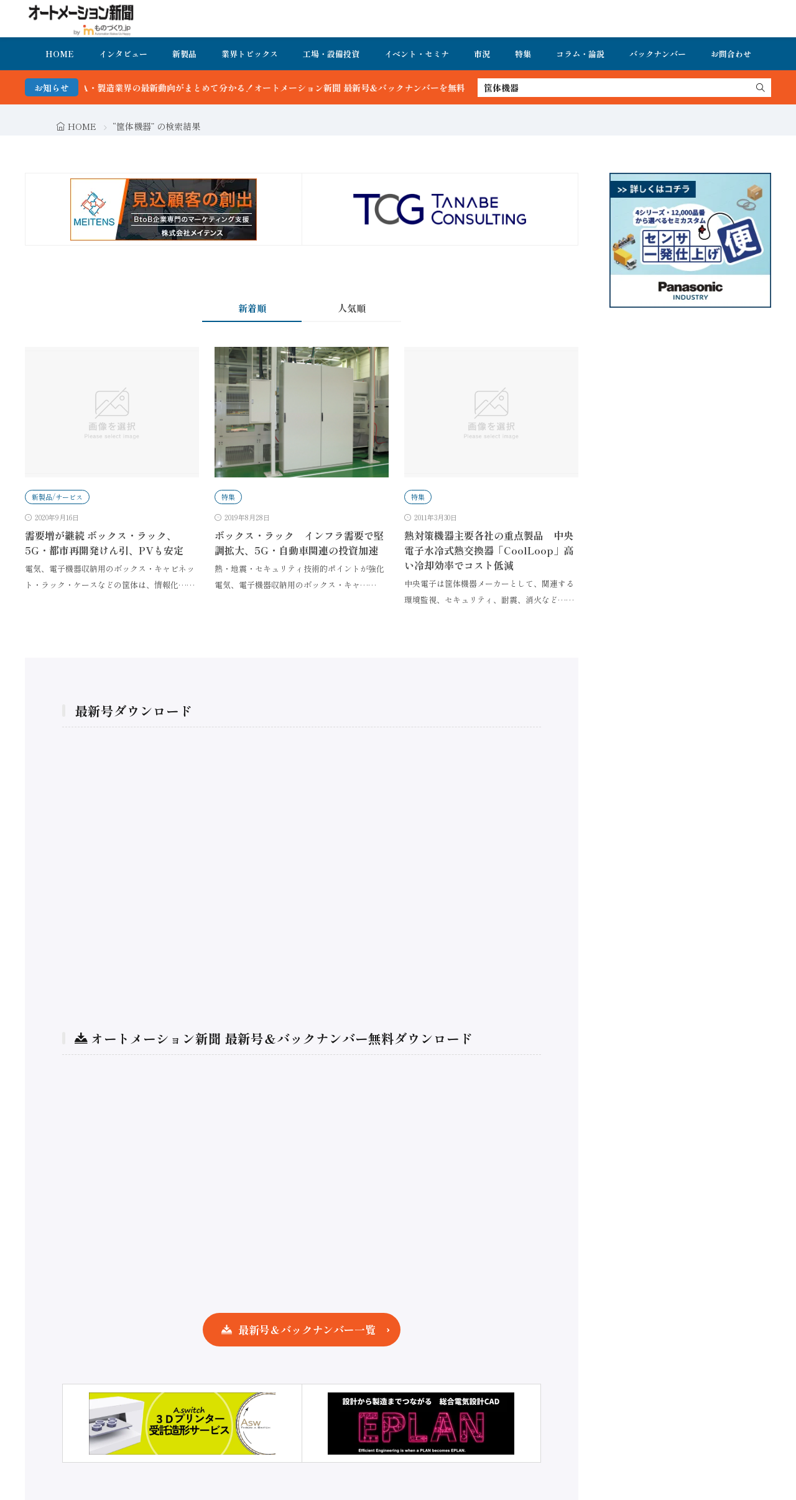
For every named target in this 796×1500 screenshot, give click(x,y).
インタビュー (123, 54)
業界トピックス (249, 54)
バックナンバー (657, 54)
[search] (760, 87)
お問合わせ (731, 54)
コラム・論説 (580, 54)
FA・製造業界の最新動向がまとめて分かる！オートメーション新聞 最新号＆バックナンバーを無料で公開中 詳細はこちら (336, 87)
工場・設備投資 (331, 54)
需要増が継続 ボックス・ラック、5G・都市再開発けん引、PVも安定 (104, 543)
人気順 (352, 308)
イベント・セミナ (416, 54)
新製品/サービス (57, 497)
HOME (59, 54)
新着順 (252, 308)
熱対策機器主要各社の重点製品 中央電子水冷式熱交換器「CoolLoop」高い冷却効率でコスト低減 (488, 550)
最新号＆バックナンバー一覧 (307, 1329)
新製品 (184, 54)
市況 (482, 54)
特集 (523, 54)
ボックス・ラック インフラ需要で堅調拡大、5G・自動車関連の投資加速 (299, 543)
